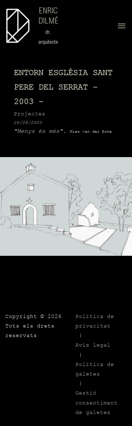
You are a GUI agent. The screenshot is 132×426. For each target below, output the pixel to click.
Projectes (29, 114)
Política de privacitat (94, 321)
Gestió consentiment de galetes (96, 402)
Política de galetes (94, 369)
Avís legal (93, 345)
